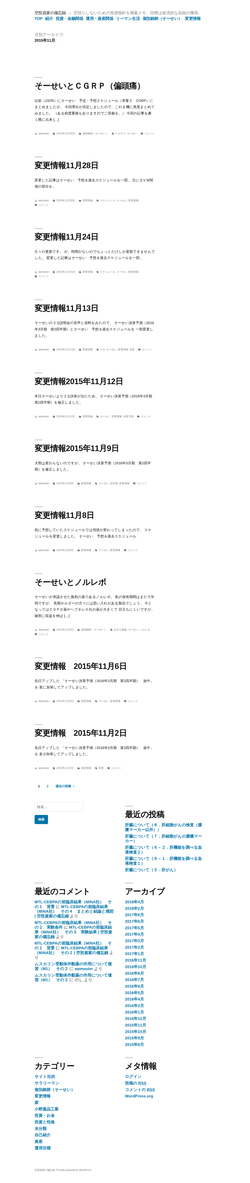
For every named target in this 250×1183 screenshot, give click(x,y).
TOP (38, 18)
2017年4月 (134, 934)
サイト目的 (45, 1076)
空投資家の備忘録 (50, 13)
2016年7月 (134, 980)
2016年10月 (135, 967)
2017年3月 (134, 941)
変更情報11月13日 (66, 308)
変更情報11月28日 (66, 165)
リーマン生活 (128, 18)
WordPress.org (139, 1096)
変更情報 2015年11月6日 (81, 666)
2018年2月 (134, 908)
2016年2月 (134, 1006)
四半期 (114, 483)
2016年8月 (134, 973)
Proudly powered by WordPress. (74, 1170)
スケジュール (107, 200)
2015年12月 (135, 1018)
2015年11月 (135, 1025)
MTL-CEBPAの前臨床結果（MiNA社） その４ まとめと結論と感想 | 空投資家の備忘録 (74, 911)
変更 (101, 768)
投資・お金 (45, 1115)
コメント (149, 133)
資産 (39, 1141)
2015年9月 (134, 1038)
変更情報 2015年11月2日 (81, 733)
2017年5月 (134, 928)
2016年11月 (135, 960)
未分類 (41, 1128)
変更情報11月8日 (64, 515)
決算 (132, 349)
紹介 (49, 18)
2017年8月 (134, 915)
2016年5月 (134, 993)
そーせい (132, 133)
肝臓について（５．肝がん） (151, 870)
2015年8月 (134, 1044)
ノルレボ (145, 629)
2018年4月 (134, 902)
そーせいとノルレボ (70, 582)
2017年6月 (134, 921)
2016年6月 (134, 986)
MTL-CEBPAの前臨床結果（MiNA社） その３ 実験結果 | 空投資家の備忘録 (73, 932)
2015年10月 (135, 1032)
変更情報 (193, 18)
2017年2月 (134, 947)
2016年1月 (134, 1012)
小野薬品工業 (47, 1109)
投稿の (135, 1083)
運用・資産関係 (99, 18)
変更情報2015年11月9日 (77, 448)
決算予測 (128, 416)
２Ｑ (102, 349)
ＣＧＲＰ (120, 133)
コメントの (140, 1090)
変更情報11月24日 (66, 236)
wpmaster (43, 133)
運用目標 (43, 1148)
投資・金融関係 (69, 18)
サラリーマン (47, 1083)
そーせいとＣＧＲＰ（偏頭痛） (90, 85)
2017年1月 (134, 954)
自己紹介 (43, 1135)
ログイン (133, 1076)
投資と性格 (45, 1122)
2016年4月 (134, 999)
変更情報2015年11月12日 (79, 381)
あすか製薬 (120, 629)
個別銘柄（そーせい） (162, 18)
